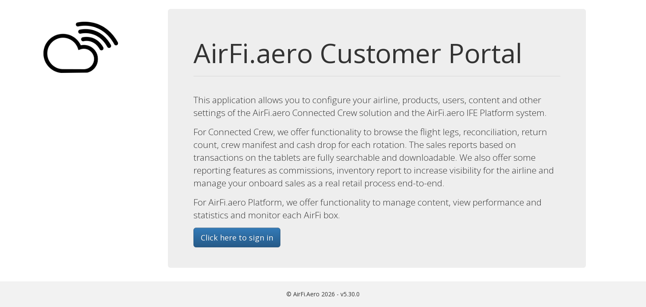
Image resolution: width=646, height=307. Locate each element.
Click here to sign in (237, 237)
